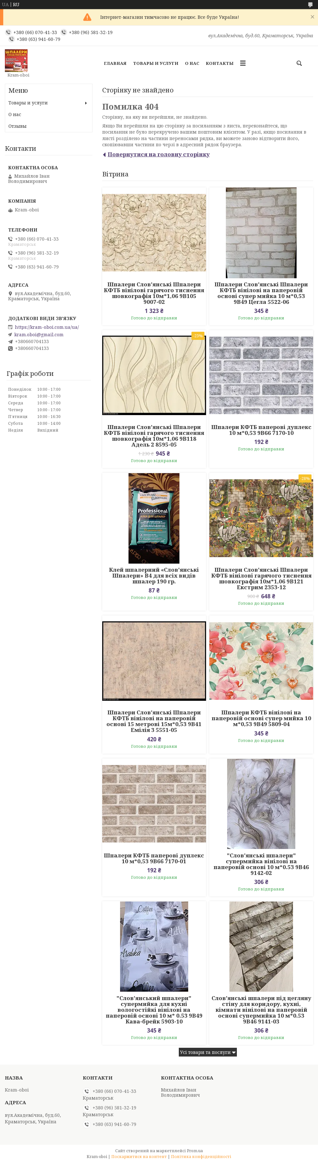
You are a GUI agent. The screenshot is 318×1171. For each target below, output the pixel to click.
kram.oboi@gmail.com (39, 334)
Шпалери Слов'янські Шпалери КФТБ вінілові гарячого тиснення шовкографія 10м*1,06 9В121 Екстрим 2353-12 (261, 578)
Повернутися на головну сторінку (159, 154)
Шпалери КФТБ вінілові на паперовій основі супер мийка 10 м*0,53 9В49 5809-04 (261, 718)
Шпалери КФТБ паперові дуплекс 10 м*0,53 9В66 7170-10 (261, 430)
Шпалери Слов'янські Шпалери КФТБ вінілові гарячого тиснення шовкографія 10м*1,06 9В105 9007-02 (154, 293)
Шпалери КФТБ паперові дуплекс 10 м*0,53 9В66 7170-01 (154, 858)
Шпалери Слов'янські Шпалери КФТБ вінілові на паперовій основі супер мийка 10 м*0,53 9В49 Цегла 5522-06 (261, 293)
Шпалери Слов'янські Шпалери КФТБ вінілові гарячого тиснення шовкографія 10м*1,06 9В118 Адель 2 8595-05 (154, 436)
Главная (115, 63)
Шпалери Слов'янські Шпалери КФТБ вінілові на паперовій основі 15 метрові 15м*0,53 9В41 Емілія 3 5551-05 (154, 721)
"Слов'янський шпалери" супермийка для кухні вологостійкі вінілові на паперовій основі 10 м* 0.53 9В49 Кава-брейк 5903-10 (154, 1009)
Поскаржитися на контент (139, 1156)
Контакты (220, 63)
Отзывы (17, 126)
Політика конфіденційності (201, 1156)
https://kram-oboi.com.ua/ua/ (47, 327)
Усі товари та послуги (205, 1052)
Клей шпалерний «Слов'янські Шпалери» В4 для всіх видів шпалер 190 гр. (154, 575)
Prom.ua (195, 1150)
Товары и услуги (155, 63)
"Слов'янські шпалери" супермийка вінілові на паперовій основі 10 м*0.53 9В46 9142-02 (261, 864)
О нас (192, 63)
